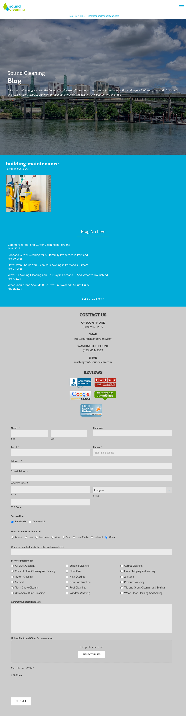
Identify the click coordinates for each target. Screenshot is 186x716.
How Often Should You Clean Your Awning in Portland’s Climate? (49, 264)
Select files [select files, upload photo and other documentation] (91, 654)
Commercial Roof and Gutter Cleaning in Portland (39, 244)
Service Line (17, 516)
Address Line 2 (19, 482)
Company (98, 428)
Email (15, 447)
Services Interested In (22, 560)
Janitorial (129, 576)
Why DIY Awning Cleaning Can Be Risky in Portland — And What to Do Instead (58, 274)
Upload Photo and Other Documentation (32, 638)
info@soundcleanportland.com (103, 15)
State (96, 495)
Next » (100, 298)
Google (18, 536)
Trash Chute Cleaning (27, 587)
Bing (31, 536)
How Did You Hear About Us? (26, 531)
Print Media (82, 536)
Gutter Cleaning (24, 576)
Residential (21, 521)
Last (53, 438)
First (13, 438)
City (13, 494)
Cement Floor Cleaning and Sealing (35, 571)
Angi (57, 536)
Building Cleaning (80, 565)
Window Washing (80, 593)
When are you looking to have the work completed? (37, 547)
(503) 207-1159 (77, 15)
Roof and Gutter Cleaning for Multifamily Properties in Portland (48, 254)
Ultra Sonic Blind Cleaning (30, 593)
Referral (99, 536)
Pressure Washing (134, 582)
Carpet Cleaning (133, 565)
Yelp (68, 536)
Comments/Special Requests (26, 601)
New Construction (80, 582)
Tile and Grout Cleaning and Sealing (144, 587)
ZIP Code (16, 507)
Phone (97, 447)
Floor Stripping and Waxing (139, 571)
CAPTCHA (16, 675)
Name (15, 428)
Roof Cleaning (78, 587)
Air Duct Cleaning (25, 565)
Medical (19, 582)
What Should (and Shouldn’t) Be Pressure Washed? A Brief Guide (49, 285)
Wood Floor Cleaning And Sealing (143, 593)
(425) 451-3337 (93, 350)
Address (16, 461)
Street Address (19, 471)
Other (112, 536)
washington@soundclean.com (93, 362)
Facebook (44, 536)
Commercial (39, 521)
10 (93, 298)
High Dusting (77, 576)
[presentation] (38, 684)
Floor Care (76, 571)
